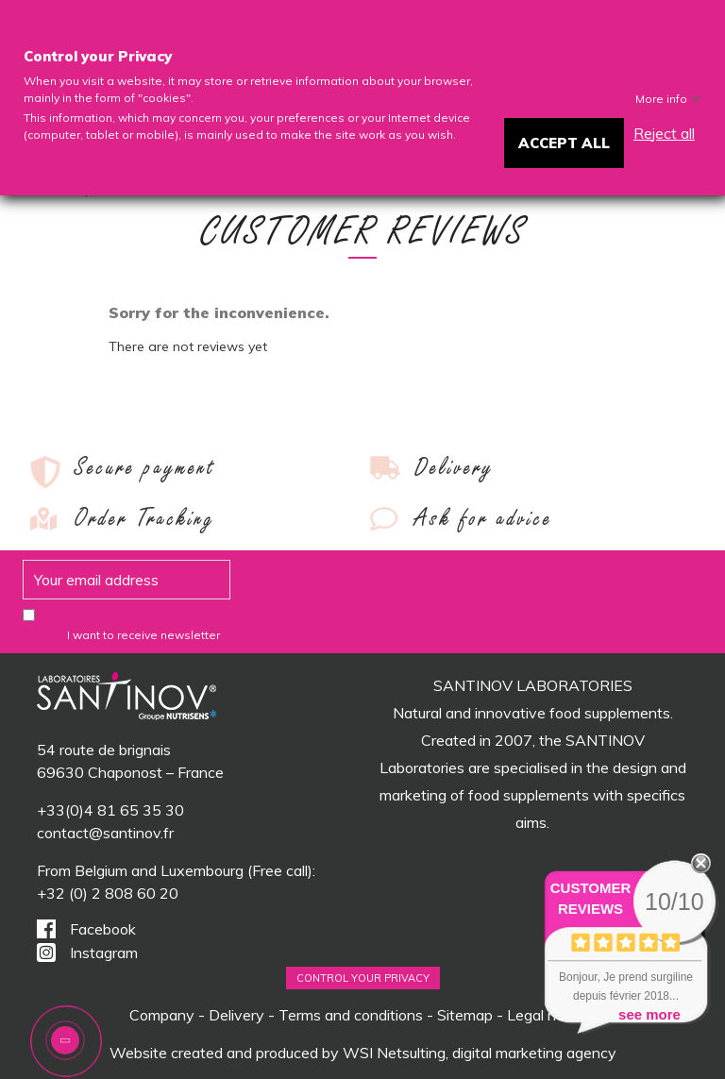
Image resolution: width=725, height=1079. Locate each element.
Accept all (564, 143)
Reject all (664, 133)
